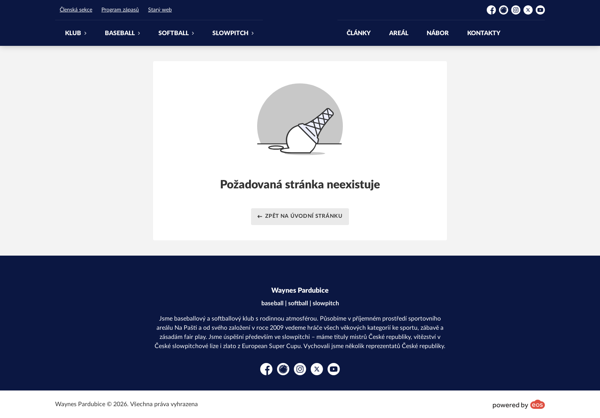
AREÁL (398, 33)
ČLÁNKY (359, 33)
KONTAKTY (484, 33)
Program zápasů (120, 10)
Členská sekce (76, 10)
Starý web (160, 10)
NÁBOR (438, 33)
